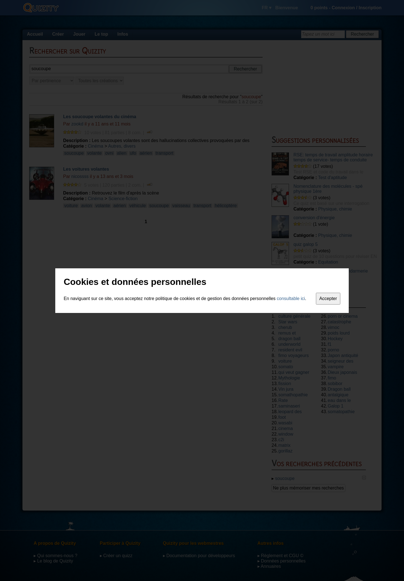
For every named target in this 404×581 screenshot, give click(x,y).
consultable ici (291, 298)
